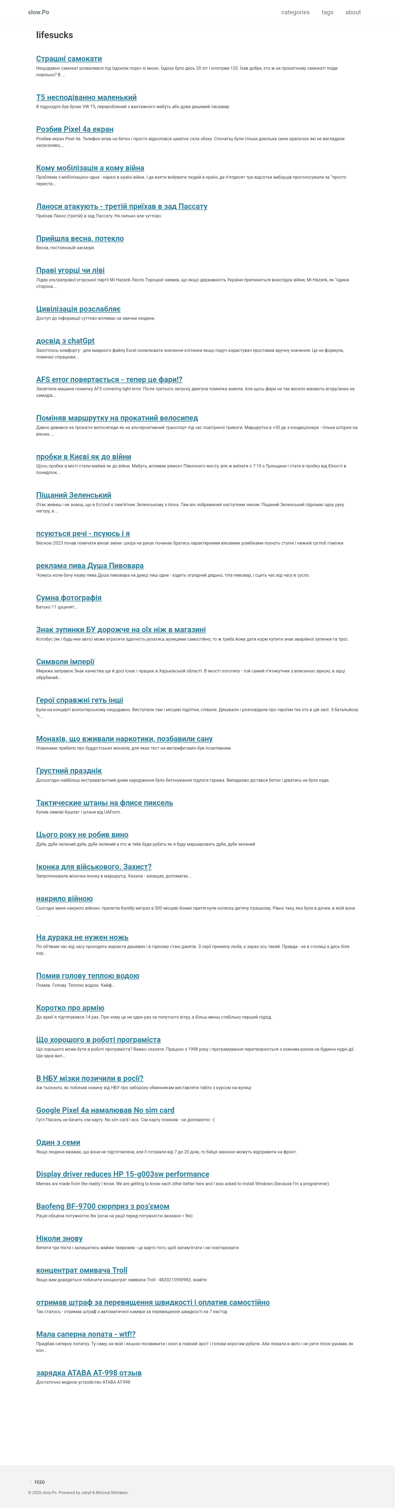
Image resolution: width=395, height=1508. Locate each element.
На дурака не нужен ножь (82, 968)
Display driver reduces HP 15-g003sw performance (122, 1212)
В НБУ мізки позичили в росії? (89, 1113)
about (353, 12)
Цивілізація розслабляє (78, 316)
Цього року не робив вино (82, 863)
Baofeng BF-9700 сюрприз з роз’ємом (103, 1244)
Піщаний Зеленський (73, 507)
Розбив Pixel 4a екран (75, 131)
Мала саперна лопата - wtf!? (86, 1376)
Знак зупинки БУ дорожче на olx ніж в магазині (121, 646)
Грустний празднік (69, 797)
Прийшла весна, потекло (80, 244)
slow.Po (38, 12)
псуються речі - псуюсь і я (83, 547)
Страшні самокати (69, 59)
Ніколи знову (59, 1277)
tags (328, 12)
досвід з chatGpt (65, 349)
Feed (36, 1482)
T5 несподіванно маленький (86, 99)
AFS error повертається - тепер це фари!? (109, 389)
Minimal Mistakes (113, 1492)
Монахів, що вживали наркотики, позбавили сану (124, 764)
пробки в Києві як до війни (83, 468)
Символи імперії (65, 685)
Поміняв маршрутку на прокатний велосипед (117, 428)
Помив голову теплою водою (88, 1008)
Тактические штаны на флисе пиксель (104, 830)
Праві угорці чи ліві (70, 276)
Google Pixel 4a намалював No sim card (105, 1146)
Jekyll (87, 1492)
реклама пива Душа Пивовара (90, 580)
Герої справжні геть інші (79, 725)
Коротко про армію (70, 1041)
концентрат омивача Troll (82, 1310)
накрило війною (64, 929)
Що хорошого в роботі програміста (98, 1073)
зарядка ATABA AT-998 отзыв (89, 1415)
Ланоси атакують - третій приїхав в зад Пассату (121, 211)
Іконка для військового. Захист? (94, 896)
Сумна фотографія (69, 613)
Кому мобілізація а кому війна (90, 171)
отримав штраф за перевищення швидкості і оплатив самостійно (153, 1343)
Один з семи (58, 1179)
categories (295, 12)
